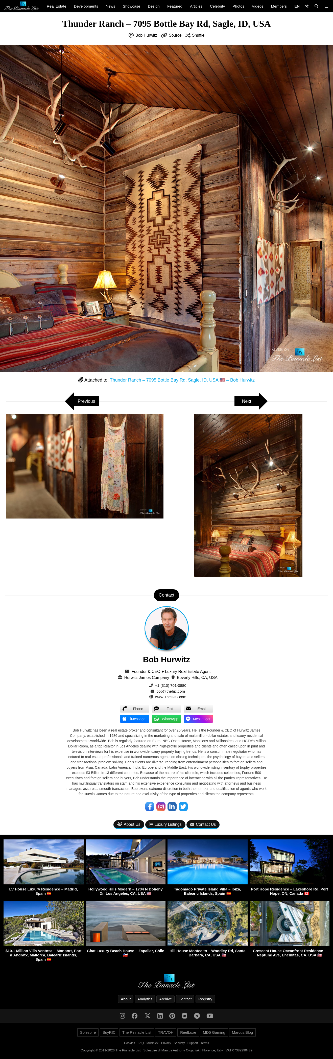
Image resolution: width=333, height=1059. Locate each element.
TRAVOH (165, 1032)
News (110, 6)
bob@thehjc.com (170, 691)
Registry (205, 999)
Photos (238, 6)
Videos (258, 6)
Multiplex (152, 1043)
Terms (205, 1043)
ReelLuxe (188, 1032)
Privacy (166, 1043)
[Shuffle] (306, 6)
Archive (165, 999)
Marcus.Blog (242, 1032)
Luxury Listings (165, 824)
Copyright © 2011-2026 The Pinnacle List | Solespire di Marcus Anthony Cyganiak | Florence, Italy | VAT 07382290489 (166, 1050)
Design (154, 6)
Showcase (131, 6)
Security (179, 1043)
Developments (86, 6)
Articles (196, 6)
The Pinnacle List (136, 1032)
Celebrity (217, 6)
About (126, 999)
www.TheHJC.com (170, 697)
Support (192, 1043)
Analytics (145, 999)
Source (175, 35)
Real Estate (56, 6)
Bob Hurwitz (146, 35)
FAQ (141, 1043)
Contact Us (203, 824)
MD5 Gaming (214, 1032)
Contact (185, 999)
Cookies (129, 1043)
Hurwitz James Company (146, 677)
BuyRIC (109, 1032)
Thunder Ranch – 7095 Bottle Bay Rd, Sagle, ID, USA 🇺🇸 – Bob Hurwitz (182, 380)
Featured (174, 6)
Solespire (88, 1032)
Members (279, 6)
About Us (128, 824)
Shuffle (198, 35)
